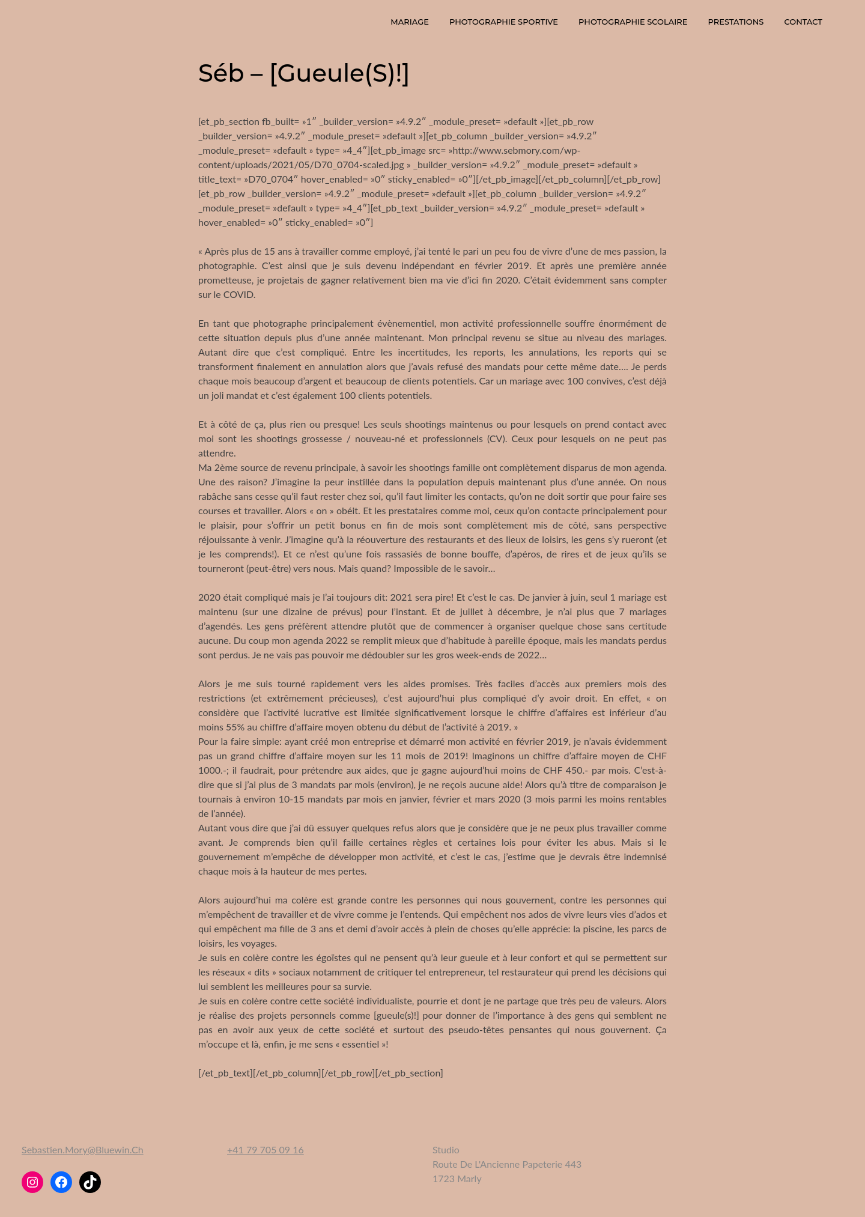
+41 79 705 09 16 (265, 1149)
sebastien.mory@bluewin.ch (83, 1149)
